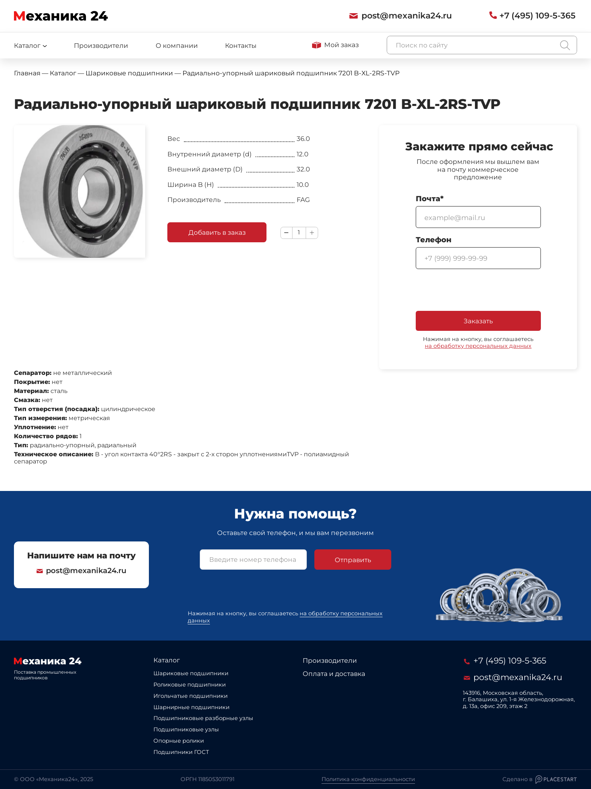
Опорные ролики (178, 740)
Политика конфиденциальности (368, 779)
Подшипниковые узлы (186, 729)
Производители (101, 45)
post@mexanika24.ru (81, 570)
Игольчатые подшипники (190, 696)
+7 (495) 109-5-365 (505, 661)
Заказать (478, 321)
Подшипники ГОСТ (181, 752)
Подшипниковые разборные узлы (203, 718)
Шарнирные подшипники (191, 707)
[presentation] (473, 291)
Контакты (240, 45)
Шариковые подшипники (190, 673)
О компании (177, 45)
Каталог (166, 660)
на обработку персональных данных (478, 346)
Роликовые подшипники (189, 684)
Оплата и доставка (334, 673)
